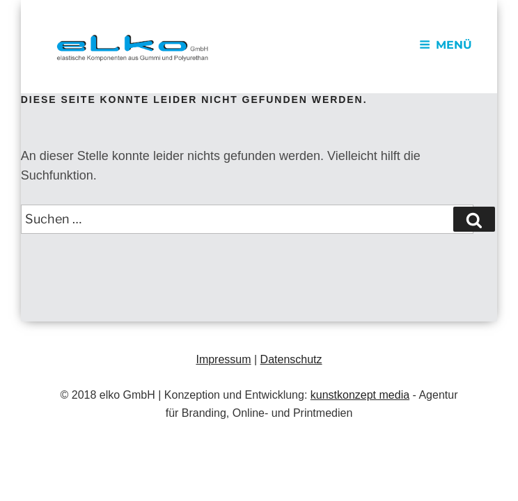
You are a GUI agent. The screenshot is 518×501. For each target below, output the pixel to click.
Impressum (223, 359)
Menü (445, 44)
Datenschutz (291, 359)
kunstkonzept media (360, 395)
